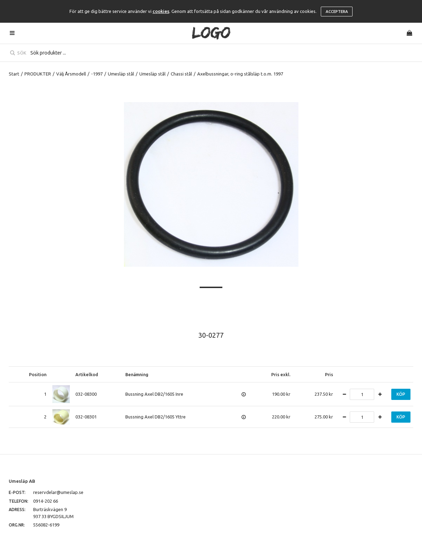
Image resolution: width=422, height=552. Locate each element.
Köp (401, 394)
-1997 (97, 73)
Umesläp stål (121, 73)
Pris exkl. (280, 374)
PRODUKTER (37, 73)
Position (37, 374)
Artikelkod (86, 374)
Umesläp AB (22, 481)
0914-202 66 (45, 501)
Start (14, 73)
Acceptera (337, 11)
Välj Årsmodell (71, 73)
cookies (161, 11)
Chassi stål (181, 73)
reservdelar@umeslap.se (58, 492)
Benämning (136, 374)
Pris (329, 374)
